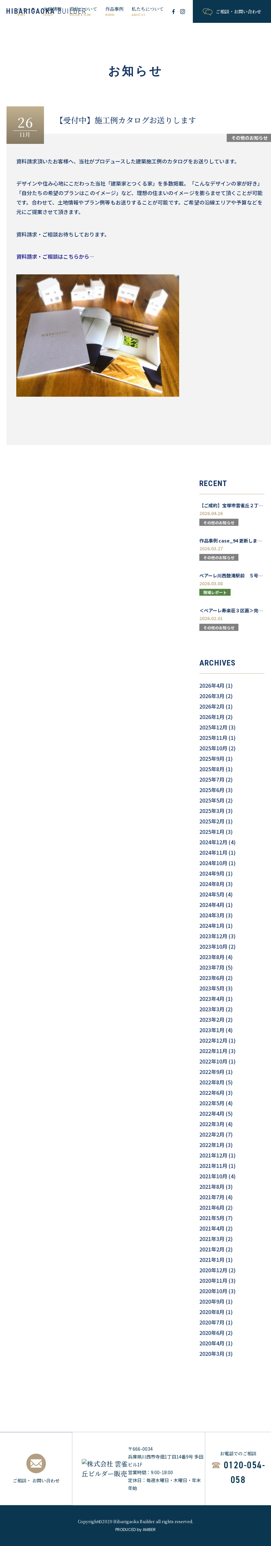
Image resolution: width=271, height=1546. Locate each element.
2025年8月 (211, 769)
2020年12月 (213, 1270)
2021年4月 (211, 1228)
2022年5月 (211, 1103)
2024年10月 (213, 863)
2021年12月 (213, 1155)
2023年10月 (213, 946)
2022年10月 (213, 1061)
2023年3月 (211, 1009)
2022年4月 (211, 1113)
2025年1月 (211, 831)
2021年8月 (211, 1186)
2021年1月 (211, 1259)
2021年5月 (211, 1218)
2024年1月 (211, 925)
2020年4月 (211, 1343)
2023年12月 (213, 936)
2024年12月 (213, 842)
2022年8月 (211, 1082)
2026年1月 (211, 717)
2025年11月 (213, 738)
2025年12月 (213, 727)
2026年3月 (211, 696)
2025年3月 (211, 811)
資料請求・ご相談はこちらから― (55, 256)
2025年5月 (211, 800)
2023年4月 (211, 999)
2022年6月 (211, 1092)
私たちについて (148, 11)
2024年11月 (213, 852)
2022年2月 (211, 1134)
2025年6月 (211, 790)
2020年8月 (211, 1312)
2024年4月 (211, 905)
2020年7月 (211, 1322)
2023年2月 (211, 1019)
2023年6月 (211, 978)
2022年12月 (213, 1040)
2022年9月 (211, 1072)
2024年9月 (211, 873)
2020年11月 (213, 1280)
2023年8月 (211, 957)
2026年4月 (211, 685)
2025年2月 (211, 821)
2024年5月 (211, 894)
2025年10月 (213, 748)
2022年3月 (211, 1124)
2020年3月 (211, 1353)
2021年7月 (211, 1197)
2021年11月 (213, 1166)
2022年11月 (213, 1051)
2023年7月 (211, 967)
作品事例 (114, 11)
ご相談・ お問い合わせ (36, 1469)
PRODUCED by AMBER (135, 1529)
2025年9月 (211, 758)
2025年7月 (211, 779)
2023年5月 (211, 988)
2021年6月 (211, 1207)
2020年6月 (211, 1333)
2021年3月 (211, 1239)
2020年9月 (211, 1301)
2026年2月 (211, 706)
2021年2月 (211, 1249)
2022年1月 (211, 1145)
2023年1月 (211, 1030)
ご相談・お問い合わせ (232, 11)
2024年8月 (211, 884)
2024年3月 (211, 915)
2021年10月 (213, 1176)
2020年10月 (213, 1291)
